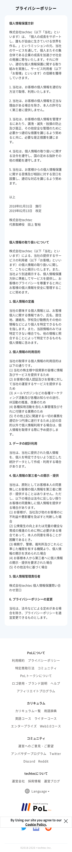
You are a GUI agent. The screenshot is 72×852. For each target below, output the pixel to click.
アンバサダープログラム (28, 753)
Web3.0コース (50, 726)
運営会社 (18, 781)
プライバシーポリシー (44, 660)
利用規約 (18, 660)
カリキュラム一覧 (28, 710)
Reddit (43, 761)
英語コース (23, 718)
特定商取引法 (25, 668)
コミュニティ (47, 668)
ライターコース (45, 718)
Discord (29, 761)
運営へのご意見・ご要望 (36, 746)
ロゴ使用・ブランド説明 (29, 683)
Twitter (55, 753)
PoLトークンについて (36, 675)
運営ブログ (52, 781)
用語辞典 (50, 710)
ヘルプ (55, 683)
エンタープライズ (24, 726)
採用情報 (34, 781)
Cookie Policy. (36, 824)
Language (39, 791)
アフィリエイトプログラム (36, 691)
